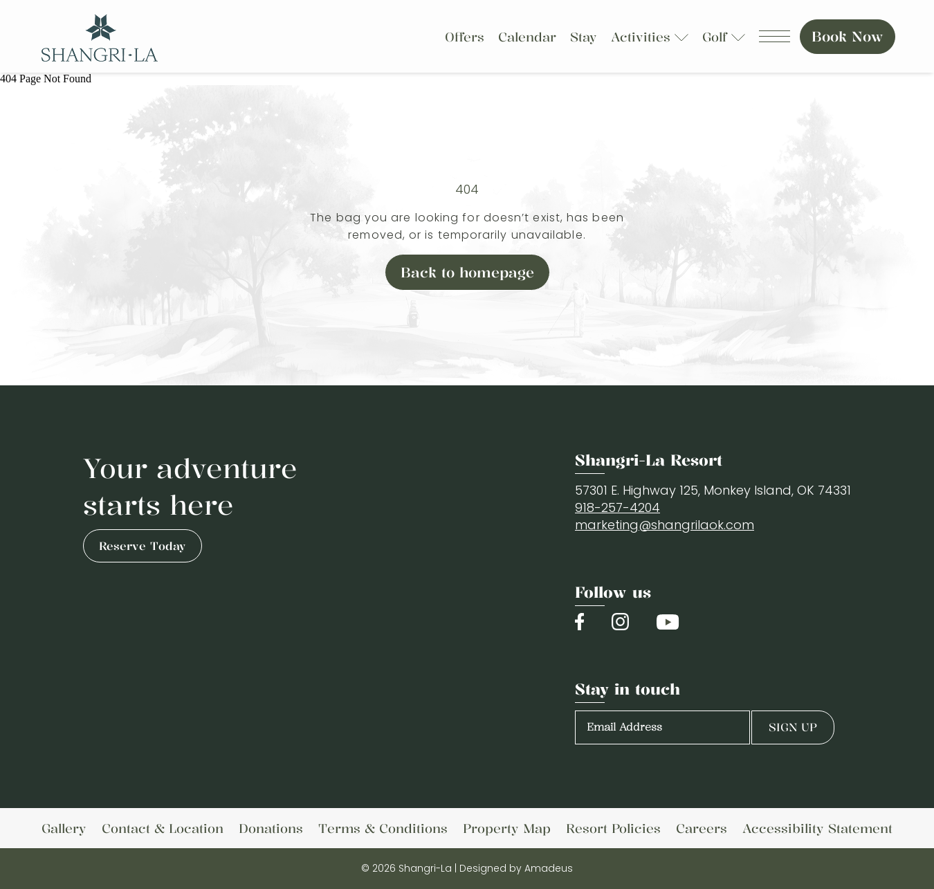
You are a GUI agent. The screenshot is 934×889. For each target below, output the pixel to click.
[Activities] (643, 36)
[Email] (664, 525)
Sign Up (793, 727)
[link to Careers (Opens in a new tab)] (701, 828)
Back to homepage (467, 272)
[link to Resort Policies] (613, 828)
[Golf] (716, 36)
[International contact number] (617, 508)
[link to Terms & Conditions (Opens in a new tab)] (383, 828)
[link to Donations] (271, 828)
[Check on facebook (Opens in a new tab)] (579, 621)
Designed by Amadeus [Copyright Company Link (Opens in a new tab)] (516, 868)
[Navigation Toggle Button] (774, 36)
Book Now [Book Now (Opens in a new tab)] (847, 36)
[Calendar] (527, 36)
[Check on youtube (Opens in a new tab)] (668, 622)
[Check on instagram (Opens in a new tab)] (620, 621)
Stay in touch (627, 689)
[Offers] (464, 36)
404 (467, 189)
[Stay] (583, 36)
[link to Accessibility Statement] (817, 828)
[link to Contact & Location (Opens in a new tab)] (162, 828)
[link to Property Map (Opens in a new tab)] (507, 828)
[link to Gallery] (64, 828)
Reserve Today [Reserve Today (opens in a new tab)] (142, 545)
